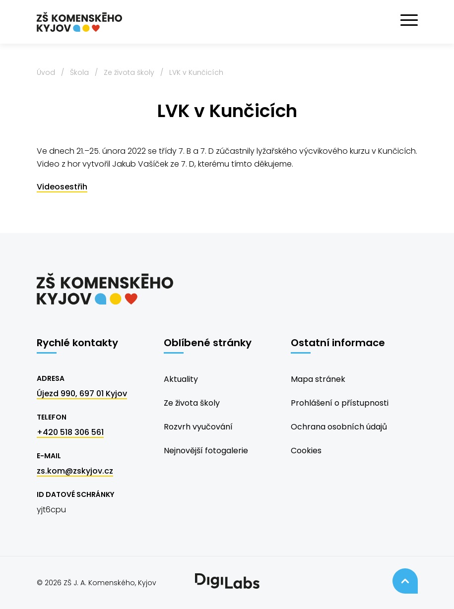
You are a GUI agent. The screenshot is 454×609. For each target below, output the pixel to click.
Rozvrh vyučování (198, 426)
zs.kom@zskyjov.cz (75, 471)
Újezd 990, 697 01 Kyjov (82, 393)
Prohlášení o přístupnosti (340, 403)
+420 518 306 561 (70, 432)
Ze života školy (129, 72)
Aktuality (181, 379)
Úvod (46, 72)
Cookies (306, 450)
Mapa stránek (318, 379)
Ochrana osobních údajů (339, 426)
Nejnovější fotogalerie (206, 450)
